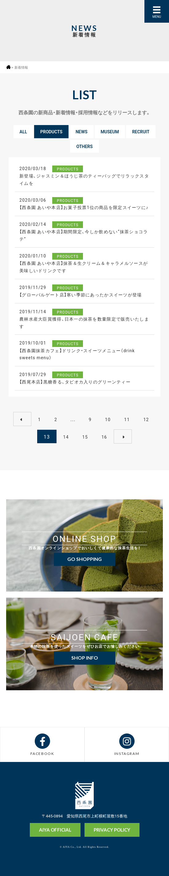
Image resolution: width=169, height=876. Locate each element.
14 (66, 437)
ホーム (8, 67)
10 (108, 419)
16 (104, 437)
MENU (156, 16)
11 (127, 419)
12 (146, 419)
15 (85, 437)
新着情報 (21, 67)
